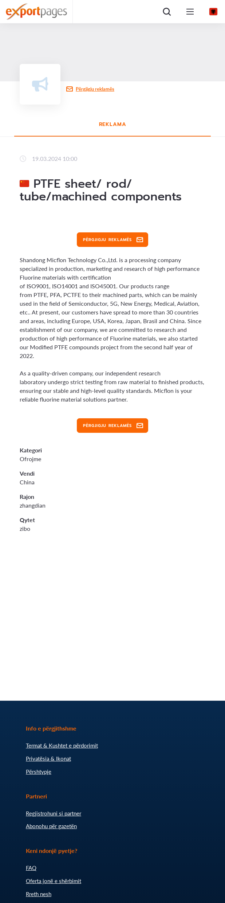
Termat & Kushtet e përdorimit (62, 745)
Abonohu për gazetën (51, 826)
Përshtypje (38, 771)
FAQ (31, 868)
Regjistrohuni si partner (53, 813)
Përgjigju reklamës (95, 89)
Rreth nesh (38, 894)
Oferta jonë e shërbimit (53, 881)
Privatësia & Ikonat (48, 758)
